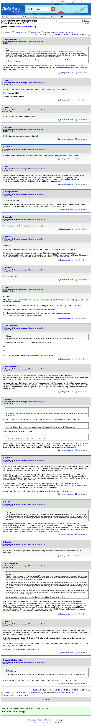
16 (67, 35)
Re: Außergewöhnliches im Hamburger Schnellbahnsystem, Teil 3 (23, 41)
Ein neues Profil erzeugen (82, 2)
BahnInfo (62, 723)
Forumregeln (59, 720)
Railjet (8, 542)
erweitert (87, 23)
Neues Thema (35, 32)
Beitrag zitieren (82, 73)
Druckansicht (47, 699)
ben (7, 166)
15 (64, 35)
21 (80, 35)
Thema (53, 17)
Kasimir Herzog (12, 563)
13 (59, 35)
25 (57, 32)
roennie (8, 127)
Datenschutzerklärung (45, 720)
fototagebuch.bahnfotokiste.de (42, 356)
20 (77, 35)
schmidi (8, 80)
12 (56, 35)
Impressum (32, 720)
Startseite (5, 17)
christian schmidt (12, 39)
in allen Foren (70, 32)
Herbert (8, 268)
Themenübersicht (20, 32)
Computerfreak (11, 192)
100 (63, 32)
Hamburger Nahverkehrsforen (19, 17)
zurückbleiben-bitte (13, 660)
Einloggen (66, 2)
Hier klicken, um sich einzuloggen (14, 712)
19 (75, 35)
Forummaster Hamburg (26, 27)
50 (60, 32)
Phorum (36, 723)
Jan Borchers (11, 326)
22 (83, 35)
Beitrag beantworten (66, 73)
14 (61, 35)
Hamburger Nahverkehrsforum (40, 17)
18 (72, 35)
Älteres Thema (23, 695)
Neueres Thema (9, 695)
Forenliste (7, 32)
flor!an (8, 502)
